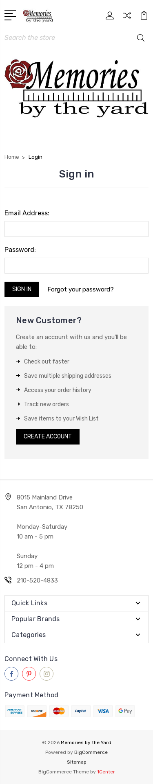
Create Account (48, 436)
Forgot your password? (80, 289)
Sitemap (76, 762)
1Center (106, 772)
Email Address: (26, 213)
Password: (20, 250)
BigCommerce (91, 752)
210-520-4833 (37, 580)
